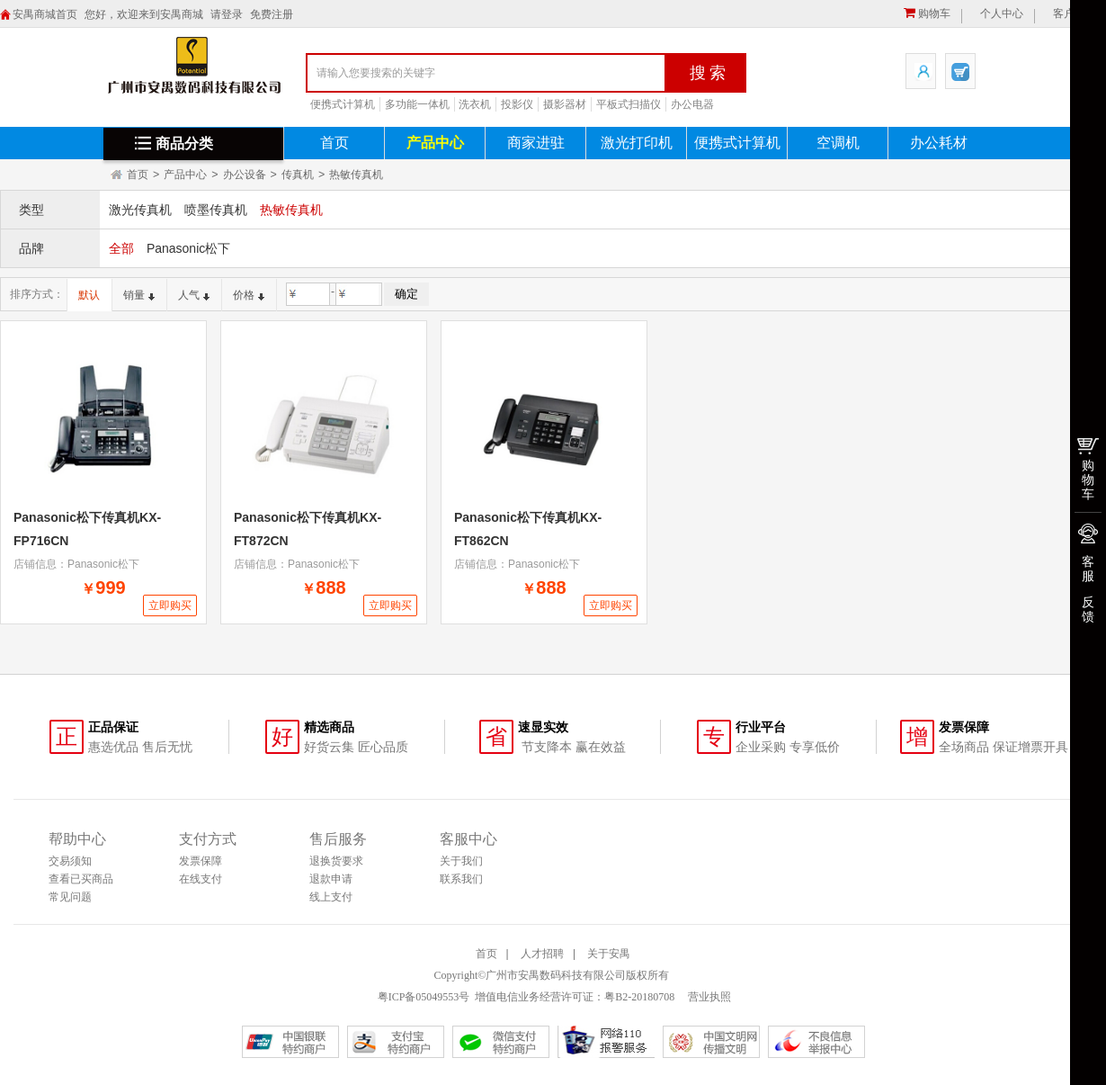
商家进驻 (536, 142)
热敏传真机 (356, 174)
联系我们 (461, 879)
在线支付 (200, 879)
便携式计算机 (342, 104)
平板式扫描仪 (628, 104)
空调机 (838, 142)
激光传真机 (140, 209)
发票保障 (200, 861)
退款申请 (330, 879)
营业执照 (708, 997)
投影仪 (517, 104)
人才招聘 (542, 953)
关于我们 (461, 861)
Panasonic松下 (188, 248)
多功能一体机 (417, 104)
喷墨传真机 (215, 209)
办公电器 (692, 104)
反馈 (1088, 609)
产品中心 (435, 142)
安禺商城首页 (45, 14)
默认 (89, 295)
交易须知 (70, 861)
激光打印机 (637, 142)
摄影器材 (564, 104)
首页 (334, 142)
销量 (139, 295)
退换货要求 (336, 861)
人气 (194, 295)
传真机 (297, 174)
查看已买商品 (81, 879)
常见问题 (70, 897)
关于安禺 (608, 953)
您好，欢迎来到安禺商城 (144, 14)
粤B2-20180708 (639, 997)
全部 (121, 248)
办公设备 (244, 174)
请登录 (226, 14)
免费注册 (271, 14)
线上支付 (330, 897)
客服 (1088, 568)
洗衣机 (475, 104)
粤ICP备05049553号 (424, 997)
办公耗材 (939, 142)
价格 (248, 295)
